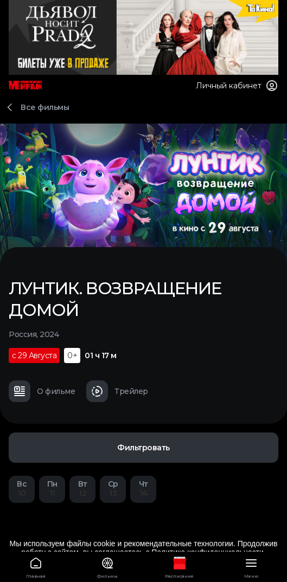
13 (113, 488)
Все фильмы (45, 107)
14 (143, 488)
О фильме (42, 391)
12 (82, 488)
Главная (36, 566)
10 (21, 488)
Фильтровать (143, 447)
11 (52, 488)
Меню (251, 566)
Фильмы (107, 566)
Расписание (179, 566)
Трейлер (117, 391)
